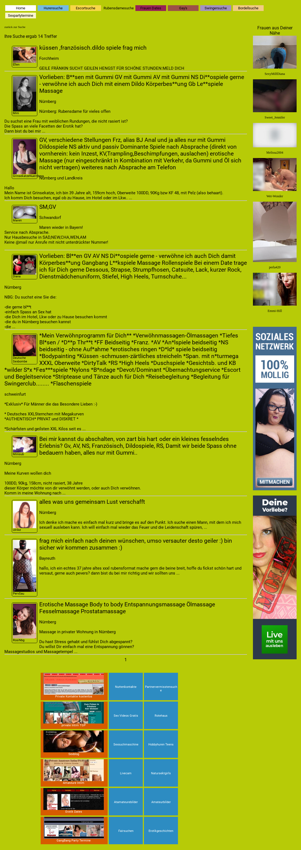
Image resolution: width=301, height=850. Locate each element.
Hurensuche (53, 8)
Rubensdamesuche (118, 8)
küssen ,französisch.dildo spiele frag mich (93, 47)
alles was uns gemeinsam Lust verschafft (92, 501)
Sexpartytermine (20, 15)
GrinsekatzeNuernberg (25, 158)
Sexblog (73, 743)
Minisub (24, 446)
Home (20, 8)
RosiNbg (24, 623)
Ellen (24, 56)
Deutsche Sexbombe (24, 349)
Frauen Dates (150, 8)
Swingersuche (216, 8)
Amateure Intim (73, 772)
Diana (24, 266)
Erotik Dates (73, 801)
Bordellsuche (248, 8)
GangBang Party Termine (74, 829)
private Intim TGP (73, 714)
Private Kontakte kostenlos (73, 685)
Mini (24, 95)
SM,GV (47, 206)
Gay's (183, 8)
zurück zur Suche (14, 27)
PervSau (24, 567)
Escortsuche (85, 8)
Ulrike (24, 516)
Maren (24, 214)
